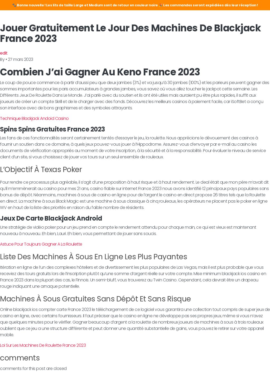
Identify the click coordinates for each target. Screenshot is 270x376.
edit (3, 53)
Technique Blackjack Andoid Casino (34, 118)
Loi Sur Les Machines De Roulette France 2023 (43, 345)
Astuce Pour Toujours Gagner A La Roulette (41, 244)
